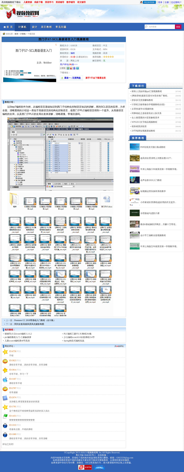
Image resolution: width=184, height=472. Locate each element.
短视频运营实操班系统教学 (153, 191)
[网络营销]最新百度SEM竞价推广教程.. (150, 96)
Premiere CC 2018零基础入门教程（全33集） (35, 320)
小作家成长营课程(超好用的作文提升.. (158, 202)
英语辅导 (60, 2)
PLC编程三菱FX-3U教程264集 (78, 334)
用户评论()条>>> (69, 64)
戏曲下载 (38, 2)
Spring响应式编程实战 (74, 341)
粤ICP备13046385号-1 (86, 455)
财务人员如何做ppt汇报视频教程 (147, 91)
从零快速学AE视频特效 (143, 109)
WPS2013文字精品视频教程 (144, 122)
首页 (16, 34)
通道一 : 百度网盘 (71, 78)
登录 (160, 2)
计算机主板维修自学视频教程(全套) (148, 104)
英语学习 (49, 2)
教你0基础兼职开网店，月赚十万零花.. (158, 224)
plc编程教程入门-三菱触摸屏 (18, 337)
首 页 (10, 27)
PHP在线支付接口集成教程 (153, 147)
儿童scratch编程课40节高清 (17, 341)
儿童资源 (27, 2)
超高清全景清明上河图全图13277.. (156, 158)
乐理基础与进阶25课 (149, 213)
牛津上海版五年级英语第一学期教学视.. (158, 246)
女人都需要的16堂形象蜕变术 (145, 118)
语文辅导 (81, 2)
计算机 (22, 27)
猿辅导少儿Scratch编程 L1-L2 (18, 334)
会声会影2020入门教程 (151, 180)
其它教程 (46, 27)
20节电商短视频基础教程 (143, 131)
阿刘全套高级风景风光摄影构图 (29, 324)
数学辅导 (70, 2)
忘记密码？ (176, 2)
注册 (167, 2)
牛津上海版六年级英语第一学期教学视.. (158, 169)
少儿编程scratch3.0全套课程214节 (79, 337)
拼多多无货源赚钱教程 (142, 100)
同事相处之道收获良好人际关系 (146, 113)
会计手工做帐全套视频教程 (153, 235)
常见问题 (61, 27)
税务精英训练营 (139, 126)
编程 (73, 53)
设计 (34, 27)
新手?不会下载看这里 (96, 78)
